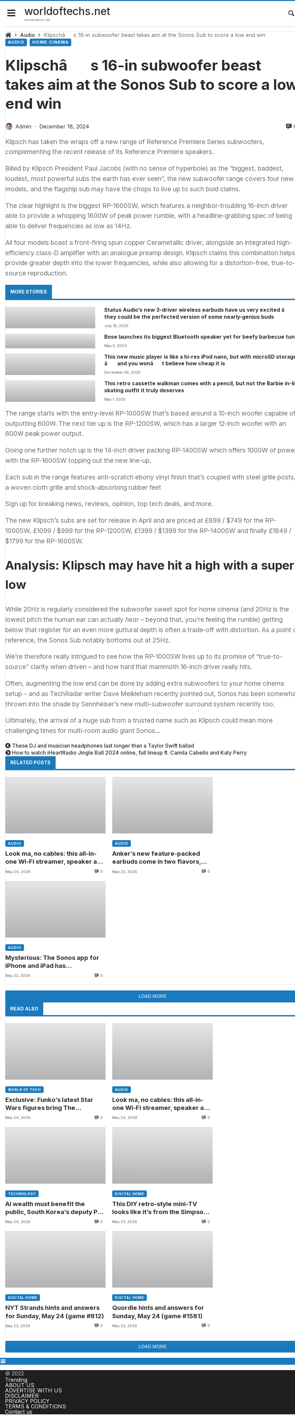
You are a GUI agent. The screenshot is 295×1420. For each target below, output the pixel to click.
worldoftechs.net (67, 11)
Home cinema (50, 42)
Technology (22, 1194)
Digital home (129, 1194)
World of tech (24, 1090)
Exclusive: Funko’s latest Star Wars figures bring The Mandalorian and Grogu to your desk (52, 1104)
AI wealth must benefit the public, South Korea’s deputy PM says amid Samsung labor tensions (54, 1208)
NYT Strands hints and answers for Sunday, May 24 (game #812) (54, 1312)
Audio (27, 35)
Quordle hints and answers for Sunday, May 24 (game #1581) (158, 1312)
